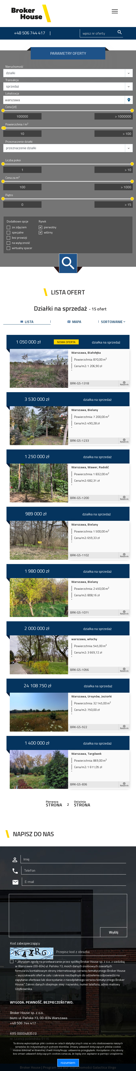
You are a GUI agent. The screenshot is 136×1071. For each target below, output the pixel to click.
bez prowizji (19, 238)
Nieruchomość (14, 67)
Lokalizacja (12, 93)
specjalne (18, 232)
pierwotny (50, 227)
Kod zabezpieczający (25, 943)
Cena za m (12, 178)
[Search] (101, 33)
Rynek (42, 221)
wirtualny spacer (22, 248)
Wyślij (113, 932)
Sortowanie (113, 321)
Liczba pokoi (13, 160)
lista (27, 321)
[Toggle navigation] (115, 12)
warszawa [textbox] (12, 99)
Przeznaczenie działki (18, 142)
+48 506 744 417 (29, 32)
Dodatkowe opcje (17, 221)
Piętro (9, 195)
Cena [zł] (10, 107)
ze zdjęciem (19, 227)
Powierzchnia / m (16, 124)
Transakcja (12, 80)
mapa (74, 321)
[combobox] (64, 100)
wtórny (48, 232)
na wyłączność (21, 243)
